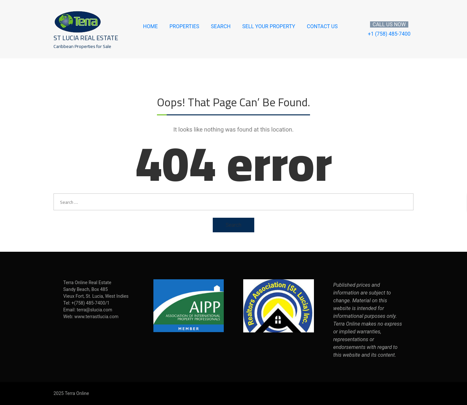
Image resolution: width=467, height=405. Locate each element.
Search (221, 26)
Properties (184, 26)
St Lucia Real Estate (86, 38)
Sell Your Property (268, 26)
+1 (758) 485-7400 (389, 34)
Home (150, 26)
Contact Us (322, 26)
